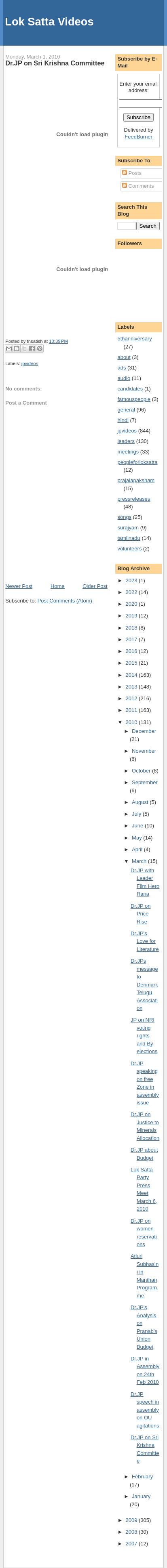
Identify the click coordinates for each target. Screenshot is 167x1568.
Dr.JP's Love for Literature (145, 941)
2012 (132, 698)
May (137, 838)
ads (121, 368)
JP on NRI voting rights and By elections (144, 1035)
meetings (128, 452)
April (138, 849)
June (138, 826)
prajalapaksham (135, 480)
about (124, 357)
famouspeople (133, 399)
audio (123, 378)
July (137, 814)
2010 (132, 722)
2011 (132, 710)
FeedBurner (138, 137)
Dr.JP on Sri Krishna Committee (54, 63)
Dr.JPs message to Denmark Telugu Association (144, 984)
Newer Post (18, 586)
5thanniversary (134, 339)
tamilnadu (128, 538)
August (141, 802)
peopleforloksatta (137, 462)
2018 (132, 628)
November (144, 751)
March (140, 861)
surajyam (128, 528)
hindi (122, 420)
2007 (132, 1544)
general (126, 410)
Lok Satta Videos (49, 21)
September (145, 782)
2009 (132, 1520)
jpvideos (29, 363)
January (141, 1496)
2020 (132, 604)
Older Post (94, 586)
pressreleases (133, 499)
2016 (132, 651)
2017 (132, 639)
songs (124, 517)
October (142, 771)
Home (58, 586)
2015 (132, 663)
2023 (132, 580)
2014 (132, 675)
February (142, 1477)
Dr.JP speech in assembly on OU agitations (145, 1410)
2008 (132, 1532)
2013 (132, 687)
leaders (126, 441)
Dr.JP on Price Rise (141, 914)
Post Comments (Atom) (65, 601)
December (144, 731)
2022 (132, 592)
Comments (138, 186)
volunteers (129, 549)
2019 (132, 616)
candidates (130, 389)
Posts (132, 173)
